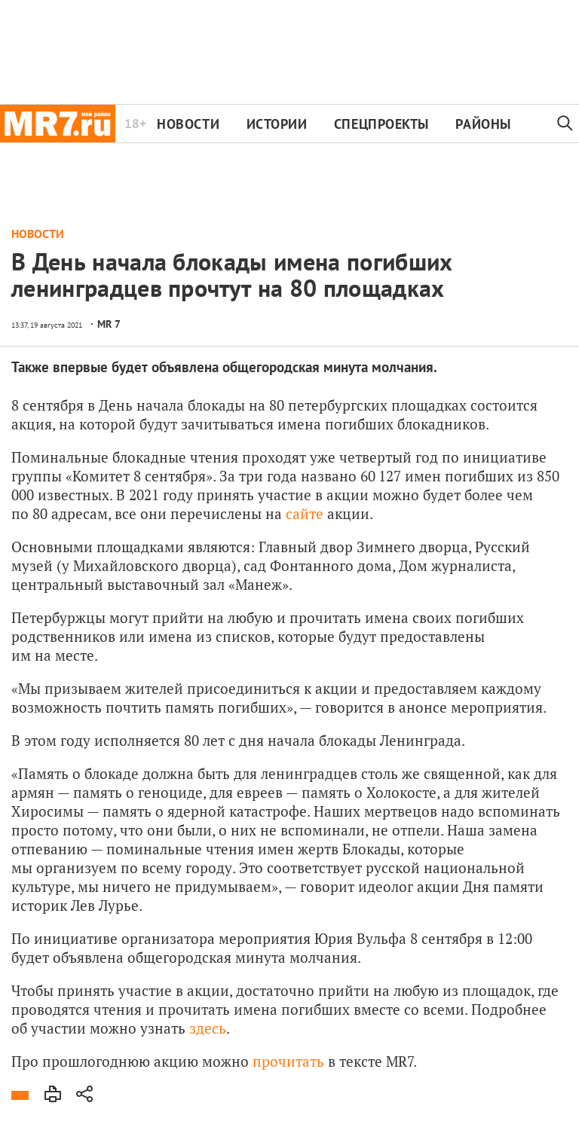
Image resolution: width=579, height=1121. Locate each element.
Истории (277, 124)
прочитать (288, 1061)
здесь (207, 1028)
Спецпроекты (381, 124)
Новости (188, 124)
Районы (482, 124)
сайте (304, 513)
